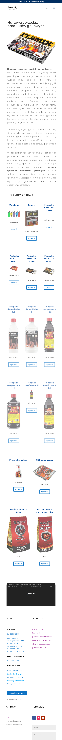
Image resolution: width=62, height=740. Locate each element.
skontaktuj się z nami (17, 693)
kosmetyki (36, 633)
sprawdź (14, 229)
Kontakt (31, 593)
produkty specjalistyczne (42, 637)
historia (9, 717)
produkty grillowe (39, 648)
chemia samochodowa (41, 640)
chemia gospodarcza (41, 644)
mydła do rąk (37, 629)
